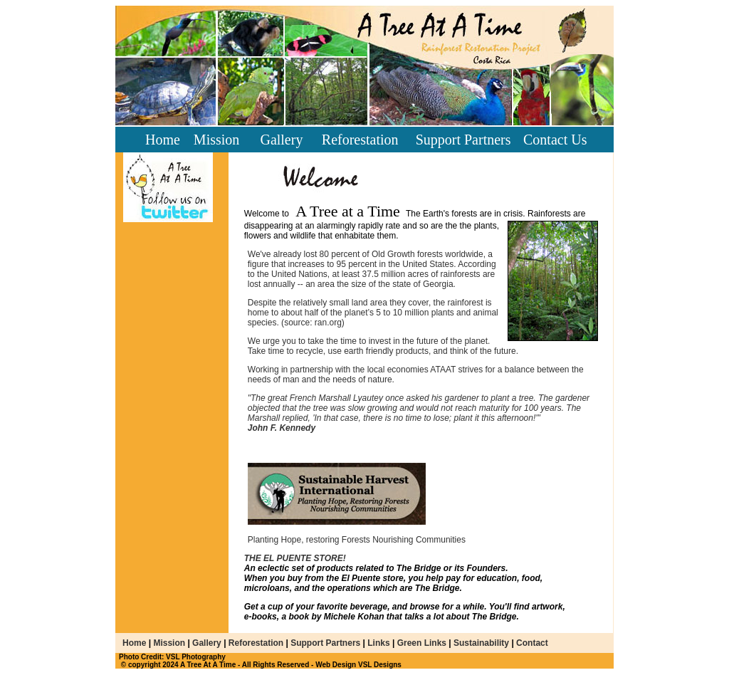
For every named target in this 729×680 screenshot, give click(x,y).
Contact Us (555, 139)
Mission (216, 139)
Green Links (421, 643)
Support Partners (463, 139)
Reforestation (360, 139)
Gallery (281, 139)
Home (162, 139)
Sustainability (482, 643)
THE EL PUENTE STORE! (295, 558)
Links (378, 643)
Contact (531, 643)
